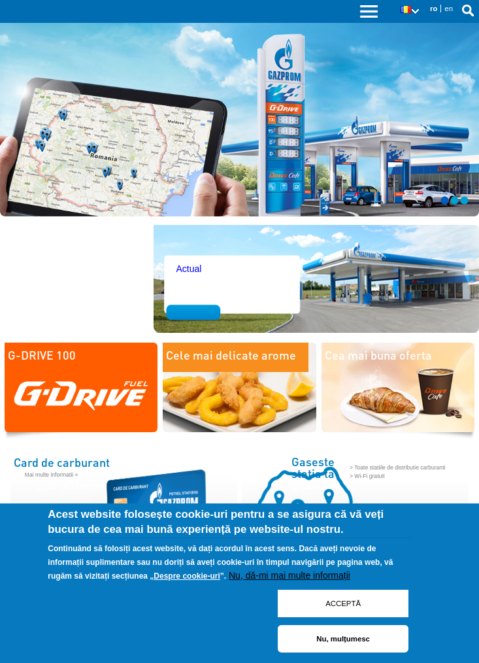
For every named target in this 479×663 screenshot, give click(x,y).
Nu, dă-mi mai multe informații (289, 575)
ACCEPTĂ (343, 603)
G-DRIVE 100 (42, 354)
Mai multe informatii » (51, 474)
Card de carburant (62, 461)
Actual (188, 269)
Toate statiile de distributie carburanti (399, 467)
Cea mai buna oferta (378, 354)
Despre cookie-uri (187, 576)
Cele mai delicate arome (231, 354)
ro (433, 8)
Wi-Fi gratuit (369, 476)
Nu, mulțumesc (343, 639)
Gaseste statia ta (313, 467)
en (448, 8)
